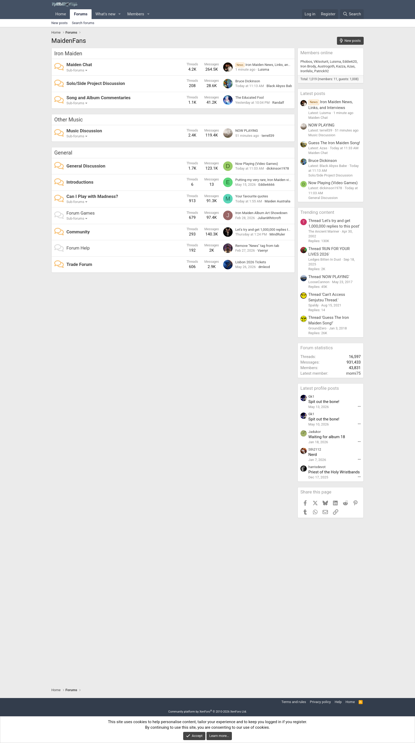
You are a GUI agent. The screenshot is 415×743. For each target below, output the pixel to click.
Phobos (306, 62)
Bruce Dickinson (247, 81)
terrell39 (267, 136)
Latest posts (312, 93)
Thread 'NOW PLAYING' (328, 276)
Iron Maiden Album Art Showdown (261, 213)
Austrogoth (326, 66)
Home (60, 14)
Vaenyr (263, 250)
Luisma (263, 69)
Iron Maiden (68, 53)
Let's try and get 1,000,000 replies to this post (269, 230)
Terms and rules (293, 702)
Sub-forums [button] (75, 70)
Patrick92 (321, 71)
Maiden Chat (79, 64)
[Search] (352, 14)
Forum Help (78, 248)
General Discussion (85, 166)
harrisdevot (317, 467)
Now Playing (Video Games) (256, 164)
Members (135, 14)
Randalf (278, 103)
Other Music (68, 119)
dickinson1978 (278, 168)
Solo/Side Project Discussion (95, 83)
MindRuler (277, 234)
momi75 (353, 373)
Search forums (83, 23)
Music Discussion (84, 130)
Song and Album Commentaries (98, 97)
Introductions (79, 182)
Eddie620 (349, 62)
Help (338, 702)
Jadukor (314, 432)
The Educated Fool (249, 97)
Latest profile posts (319, 388)
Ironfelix (306, 71)
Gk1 (311, 396)
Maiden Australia (277, 201)
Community (78, 231)
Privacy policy (320, 702)
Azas (351, 66)
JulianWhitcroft (269, 218)
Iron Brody (308, 66)
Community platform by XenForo (207, 711)
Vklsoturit (321, 62)
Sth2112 (314, 449)
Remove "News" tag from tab (257, 246)
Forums (80, 14)
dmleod (264, 267)
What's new (106, 14)
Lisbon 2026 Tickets (250, 262)
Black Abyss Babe (280, 86)
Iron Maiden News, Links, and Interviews (270, 65)
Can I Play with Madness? (92, 196)
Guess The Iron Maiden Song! (334, 143)
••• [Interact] (359, 406)
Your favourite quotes (251, 196)
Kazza (340, 66)
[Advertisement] (330, 602)
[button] (119, 14)
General (63, 152)
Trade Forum (79, 264)
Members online (316, 52)
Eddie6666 (266, 185)
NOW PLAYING (246, 131)
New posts (59, 23)
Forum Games (80, 213)
